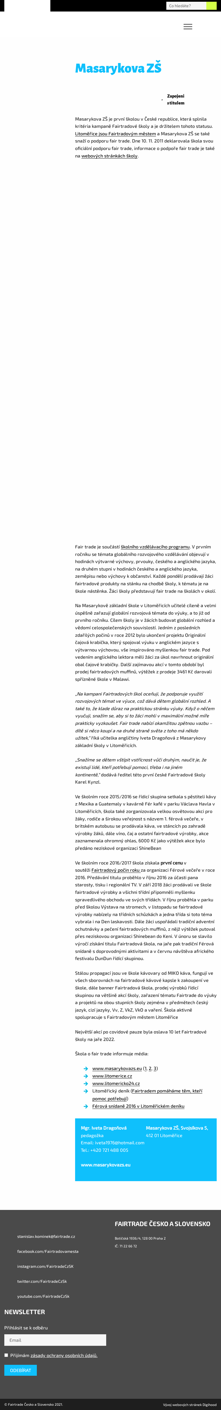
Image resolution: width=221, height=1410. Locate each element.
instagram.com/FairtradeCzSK (38, 1266)
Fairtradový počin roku (116, 870)
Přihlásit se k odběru (26, 1327)
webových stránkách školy (109, 155)
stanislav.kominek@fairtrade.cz (39, 1236)
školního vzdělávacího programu (155, 546)
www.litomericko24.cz (116, 1083)
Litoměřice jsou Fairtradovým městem (115, 133)
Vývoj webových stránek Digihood (190, 1405)
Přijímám (51, 1355)
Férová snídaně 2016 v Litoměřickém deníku (138, 1106)
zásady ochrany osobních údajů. (64, 1355)
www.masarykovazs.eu (117, 1068)
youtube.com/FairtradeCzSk (36, 1296)
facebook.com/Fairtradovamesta (41, 1251)
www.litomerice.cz (112, 1075)
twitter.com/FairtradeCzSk (35, 1281)
